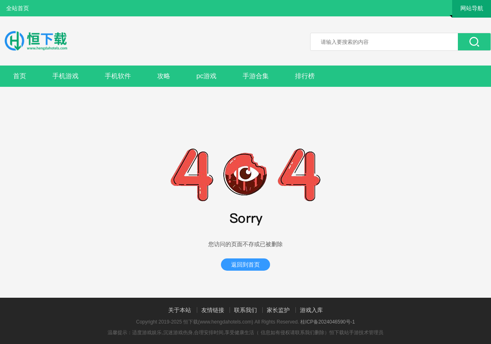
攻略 (163, 75)
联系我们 (245, 310)
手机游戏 (65, 75)
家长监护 (278, 310)
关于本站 (179, 310)
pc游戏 (206, 75)
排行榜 (305, 75)
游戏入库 (311, 310)
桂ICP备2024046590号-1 (327, 322)
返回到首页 (245, 264)
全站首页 (17, 8)
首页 (19, 75)
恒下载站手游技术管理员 (356, 332)
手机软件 (118, 75)
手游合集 (256, 75)
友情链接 (212, 310)
